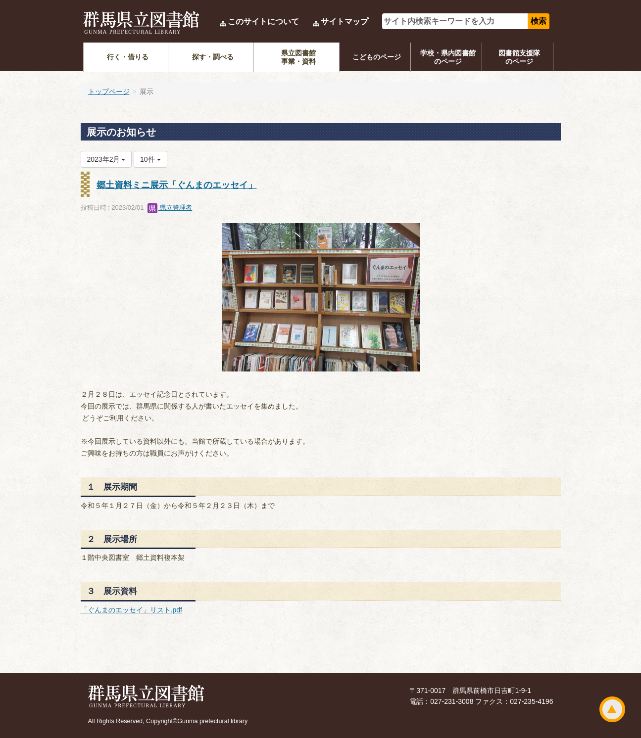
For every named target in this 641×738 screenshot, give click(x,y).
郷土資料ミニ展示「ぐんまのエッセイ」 (177, 185)
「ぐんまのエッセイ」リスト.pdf (131, 610)
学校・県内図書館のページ (448, 57)
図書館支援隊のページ (519, 57)
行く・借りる (127, 57)
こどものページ (376, 57)
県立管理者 (170, 207)
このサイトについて (263, 21)
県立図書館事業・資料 (298, 57)
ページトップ (612, 709)
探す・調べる (213, 57)
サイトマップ (344, 21)
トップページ (109, 91)
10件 (150, 159)
